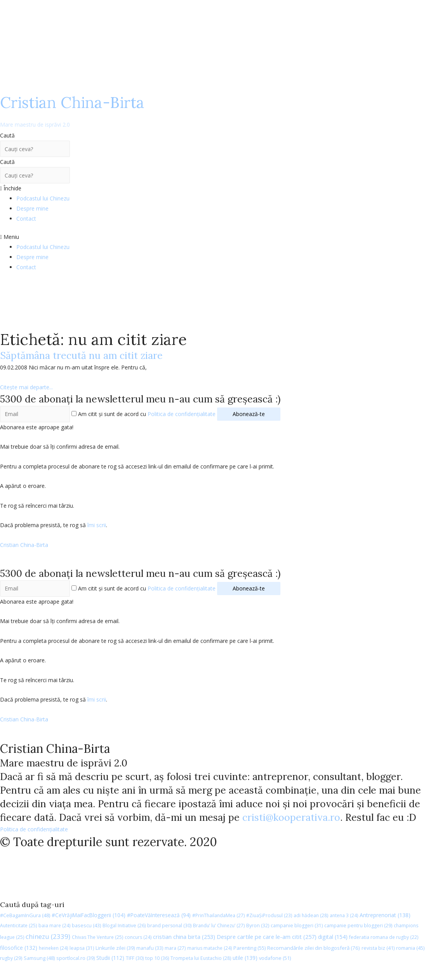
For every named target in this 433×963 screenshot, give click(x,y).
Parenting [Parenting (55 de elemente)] (249, 947)
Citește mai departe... (26, 387)
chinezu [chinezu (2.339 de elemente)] (48, 936)
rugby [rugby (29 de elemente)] (11, 958)
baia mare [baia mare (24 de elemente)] (54, 925)
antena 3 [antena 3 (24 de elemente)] (344, 915)
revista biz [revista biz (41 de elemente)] (378, 947)
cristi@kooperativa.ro (291, 817)
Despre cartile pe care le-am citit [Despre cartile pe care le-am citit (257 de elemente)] (266, 936)
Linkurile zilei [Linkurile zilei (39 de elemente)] (115, 948)
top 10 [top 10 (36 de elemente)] (157, 958)
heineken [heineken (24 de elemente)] (53, 948)
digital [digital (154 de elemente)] (333, 936)
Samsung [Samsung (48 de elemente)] (39, 957)
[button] (216, 237)
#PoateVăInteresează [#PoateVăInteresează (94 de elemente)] (159, 915)
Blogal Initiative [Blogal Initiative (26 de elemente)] (124, 925)
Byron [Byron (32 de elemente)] (257, 925)
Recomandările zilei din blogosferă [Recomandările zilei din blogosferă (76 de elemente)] (313, 947)
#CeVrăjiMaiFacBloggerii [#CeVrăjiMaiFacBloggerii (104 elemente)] (88, 915)
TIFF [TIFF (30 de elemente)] (135, 958)
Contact (26, 218)
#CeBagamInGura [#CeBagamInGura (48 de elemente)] (25, 915)
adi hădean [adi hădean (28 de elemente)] (311, 915)
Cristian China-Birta (72, 110)
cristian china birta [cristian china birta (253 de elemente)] (184, 936)
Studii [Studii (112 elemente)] (110, 957)
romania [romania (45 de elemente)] (410, 947)
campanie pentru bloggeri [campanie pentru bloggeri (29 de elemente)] (358, 925)
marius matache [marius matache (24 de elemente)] (209, 948)
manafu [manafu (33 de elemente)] (149, 948)
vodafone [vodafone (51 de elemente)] (275, 957)
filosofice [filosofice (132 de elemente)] (18, 947)
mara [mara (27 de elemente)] (175, 948)
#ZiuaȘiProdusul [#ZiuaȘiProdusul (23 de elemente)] (269, 915)
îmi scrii (96, 525)
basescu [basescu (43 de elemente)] (86, 925)
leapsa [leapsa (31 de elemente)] (82, 948)
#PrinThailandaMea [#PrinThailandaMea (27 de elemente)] (218, 915)
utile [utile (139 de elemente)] (245, 957)
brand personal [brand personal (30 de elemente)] (169, 925)
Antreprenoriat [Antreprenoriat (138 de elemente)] (385, 915)
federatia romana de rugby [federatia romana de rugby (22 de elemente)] (383, 937)
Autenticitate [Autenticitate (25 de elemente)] (18, 925)
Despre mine (32, 208)
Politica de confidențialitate (182, 414)
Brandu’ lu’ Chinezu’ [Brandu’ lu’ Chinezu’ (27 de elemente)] (219, 925)
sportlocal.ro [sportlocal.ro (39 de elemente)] (75, 958)
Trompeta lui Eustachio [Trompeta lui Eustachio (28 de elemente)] (200, 958)
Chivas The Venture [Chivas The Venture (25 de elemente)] (97, 937)
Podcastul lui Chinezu (43, 198)
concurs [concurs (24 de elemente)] (138, 937)
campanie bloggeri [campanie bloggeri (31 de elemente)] (297, 925)
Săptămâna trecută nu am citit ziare (81, 355)
